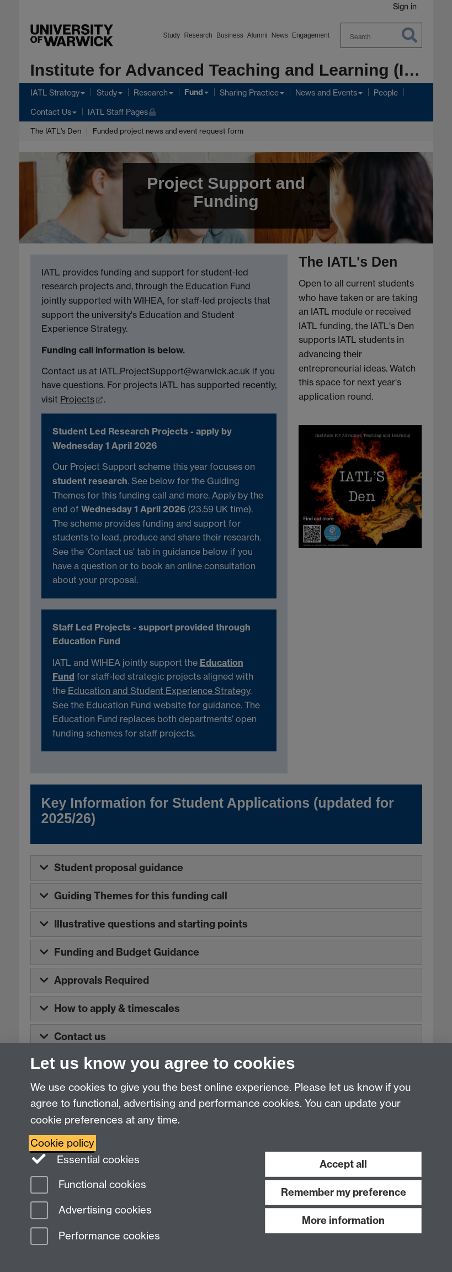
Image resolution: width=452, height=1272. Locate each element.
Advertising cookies (91, 1211)
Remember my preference (343, 1192)
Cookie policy (62, 1143)
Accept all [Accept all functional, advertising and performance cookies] (343, 1164)
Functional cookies (88, 1185)
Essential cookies (85, 1159)
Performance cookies (95, 1237)
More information (343, 1220)
